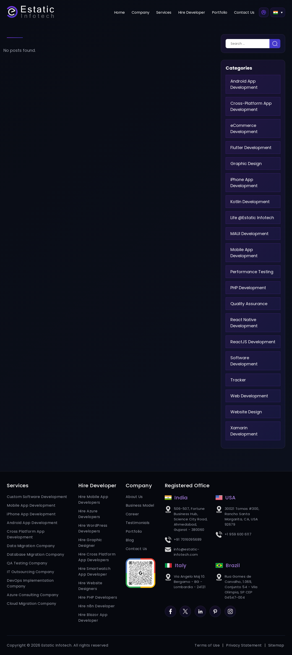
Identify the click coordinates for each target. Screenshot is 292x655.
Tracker (238, 380)
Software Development (244, 361)
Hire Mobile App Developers (93, 499)
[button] (277, 12)
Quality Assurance (248, 304)
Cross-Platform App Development (251, 106)
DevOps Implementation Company (30, 583)
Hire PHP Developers (97, 597)
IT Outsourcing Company (30, 571)
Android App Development (244, 84)
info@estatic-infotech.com (186, 552)
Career (132, 514)
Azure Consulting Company (32, 594)
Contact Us (244, 12)
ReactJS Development (252, 342)
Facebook (170, 608)
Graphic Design (246, 163)
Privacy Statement (244, 645)
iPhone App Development (244, 183)
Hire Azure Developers (89, 513)
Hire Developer (191, 12)
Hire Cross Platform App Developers (97, 557)
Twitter (185, 608)
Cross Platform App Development (25, 534)
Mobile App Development (244, 253)
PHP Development (248, 288)
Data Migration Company (31, 545)
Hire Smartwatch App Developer (94, 571)
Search (274, 43)
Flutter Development (250, 147)
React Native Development (244, 323)
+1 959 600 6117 (238, 534)
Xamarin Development (244, 431)
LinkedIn (200, 608)
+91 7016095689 (188, 539)
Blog (130, 540)
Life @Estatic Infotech (252, 217)
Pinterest (215, 608)
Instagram (230, 608)
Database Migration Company (35, 554)
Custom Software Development (37, 496)
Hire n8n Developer (96, 606)
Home (119, 12)
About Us (134, 496)
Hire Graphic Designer (90, 542)
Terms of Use (207, 645)
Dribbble (263, 12)
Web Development (249, 396)
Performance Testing (251, 272)
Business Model (140, 505)
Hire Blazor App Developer (93, 617)
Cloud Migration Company (31, 603)
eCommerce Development (244, 128)
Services (163, 12)
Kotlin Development (250, 201)
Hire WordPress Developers (92, 528)
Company (140, 12)
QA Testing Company (27, 563)
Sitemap (276, 645)
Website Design (246, 412)
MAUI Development (249, 233)
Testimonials (138, 522)
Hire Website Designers (90, 585)
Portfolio (219, 12)
